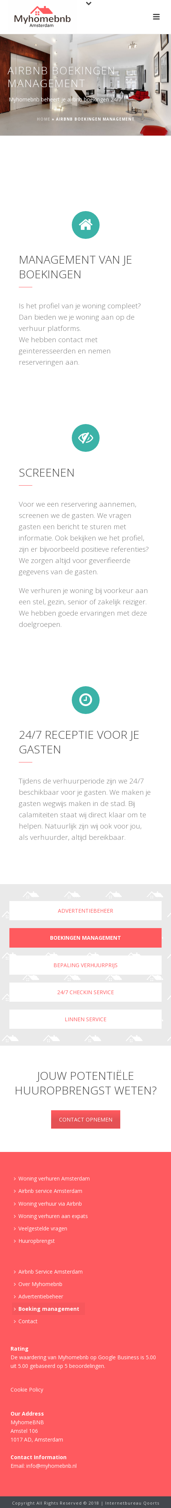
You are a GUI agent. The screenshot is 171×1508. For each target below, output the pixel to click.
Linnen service (85, 1019)
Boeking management (46, 1308)
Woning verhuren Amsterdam (52, 1178)
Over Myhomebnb (38, 1284)
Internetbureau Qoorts (132, 1503)
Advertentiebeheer (85, 910)
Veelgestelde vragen (40, 1228)
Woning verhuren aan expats (51, 1216)
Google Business (118, 1357)
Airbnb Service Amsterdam (48, 1271)
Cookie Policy (27, 1389)
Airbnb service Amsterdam (48, 1190)
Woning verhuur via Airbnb (48, 1203)
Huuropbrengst (34, 1240)
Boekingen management (85, 937)
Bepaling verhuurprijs (85, 965)
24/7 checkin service (85, 992)
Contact (26, 1321)
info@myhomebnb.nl (51, 1465)
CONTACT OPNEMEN (85, 1119)
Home (43, 119)
